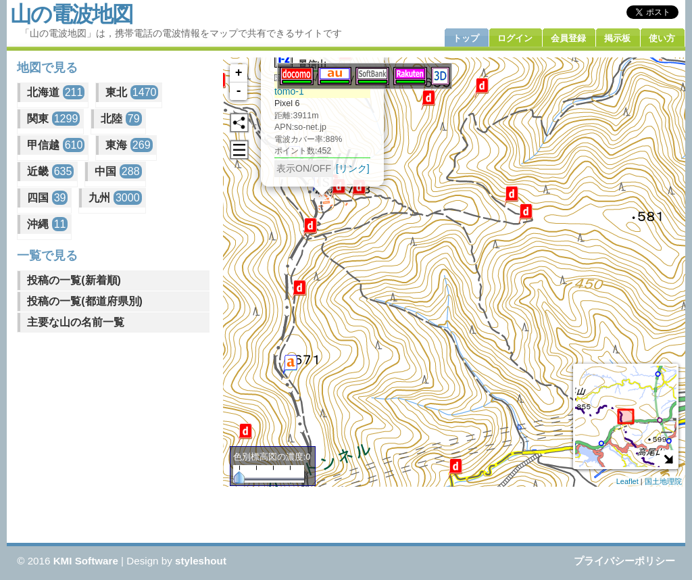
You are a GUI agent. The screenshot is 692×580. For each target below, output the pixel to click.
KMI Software (85, 560)
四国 (47, 198)
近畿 (50, 171)
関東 (53, 119)
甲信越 (55, 145)
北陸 (121, 119)
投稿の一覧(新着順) (74, 280)
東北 (131, 92)
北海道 (55, 92)
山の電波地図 (71, 14)
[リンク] (353, 168)
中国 (118, 171)
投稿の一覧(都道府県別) (85, 301)
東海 (128, 145)
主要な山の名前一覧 (75, 322)
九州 (115, 198)
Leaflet (627, 481)
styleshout (200, 560)
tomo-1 (289, 91)
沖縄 (47, 224)
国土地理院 (663, 481)
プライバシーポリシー (624, 560)
